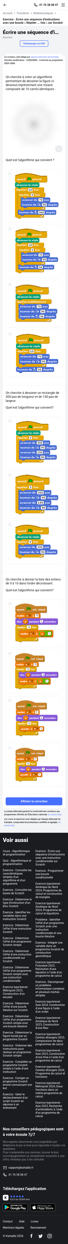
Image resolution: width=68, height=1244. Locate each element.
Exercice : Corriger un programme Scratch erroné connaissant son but (17, 1083)
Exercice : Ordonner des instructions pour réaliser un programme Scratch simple (17, 1050)
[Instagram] (49, 1236)
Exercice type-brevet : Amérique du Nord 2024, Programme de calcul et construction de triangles (48, 890)
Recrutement (38, 1227)
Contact (8, 1221)
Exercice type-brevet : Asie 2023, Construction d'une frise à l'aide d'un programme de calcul (50, 1055)
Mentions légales (13, 1227)
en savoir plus (54, 814)
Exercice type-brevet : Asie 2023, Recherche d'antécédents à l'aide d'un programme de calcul (48, 1109)
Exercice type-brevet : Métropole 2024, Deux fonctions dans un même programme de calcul (49, 1089)
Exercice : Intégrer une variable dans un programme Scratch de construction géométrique (49, 949)
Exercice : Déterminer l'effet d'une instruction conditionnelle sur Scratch (17, 956)
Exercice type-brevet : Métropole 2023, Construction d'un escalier (16, 992)
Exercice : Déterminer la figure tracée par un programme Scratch (17, 1036)
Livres (34, 1221)
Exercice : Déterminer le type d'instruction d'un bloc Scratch (17, 903)
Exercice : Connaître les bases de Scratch (17, 891)
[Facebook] (31, 1236)
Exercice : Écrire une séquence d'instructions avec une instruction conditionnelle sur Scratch (50, 857)
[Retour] (6, 4)
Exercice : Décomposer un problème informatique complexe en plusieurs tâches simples (49, 988)
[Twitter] (40, 1236)
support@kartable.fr (20, 1167)
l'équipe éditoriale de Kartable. (44, 57)
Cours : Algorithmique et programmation (16, 852)
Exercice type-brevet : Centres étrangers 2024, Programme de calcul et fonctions (50, 1071)
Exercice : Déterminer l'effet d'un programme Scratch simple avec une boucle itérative (17, 1021)
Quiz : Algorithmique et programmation (17, 862)
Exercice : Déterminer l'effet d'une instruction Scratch (17, 929)
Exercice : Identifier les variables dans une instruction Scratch (16, 916)
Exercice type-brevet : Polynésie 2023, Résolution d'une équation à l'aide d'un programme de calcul (48, 969)
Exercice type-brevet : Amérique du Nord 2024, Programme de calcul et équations (48, 908)
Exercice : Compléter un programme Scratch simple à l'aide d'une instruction (17, 1067)
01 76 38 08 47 (48, 5)
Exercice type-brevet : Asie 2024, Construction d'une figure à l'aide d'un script (50, 1006)
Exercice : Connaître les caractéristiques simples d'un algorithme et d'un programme (17, 877)
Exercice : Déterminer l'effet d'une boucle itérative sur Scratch (16, 1007)
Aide (21, 1221)
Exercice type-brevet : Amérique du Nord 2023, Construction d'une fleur (48, 1023)
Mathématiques (43, 13)
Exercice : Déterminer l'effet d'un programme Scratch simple (17, 941)
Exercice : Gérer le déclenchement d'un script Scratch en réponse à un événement (15, 1101)
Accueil (7, 13)
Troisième (22, 13)
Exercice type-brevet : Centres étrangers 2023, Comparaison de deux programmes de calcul (50, 1039)
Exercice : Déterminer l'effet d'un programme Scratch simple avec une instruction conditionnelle (17, 974)
